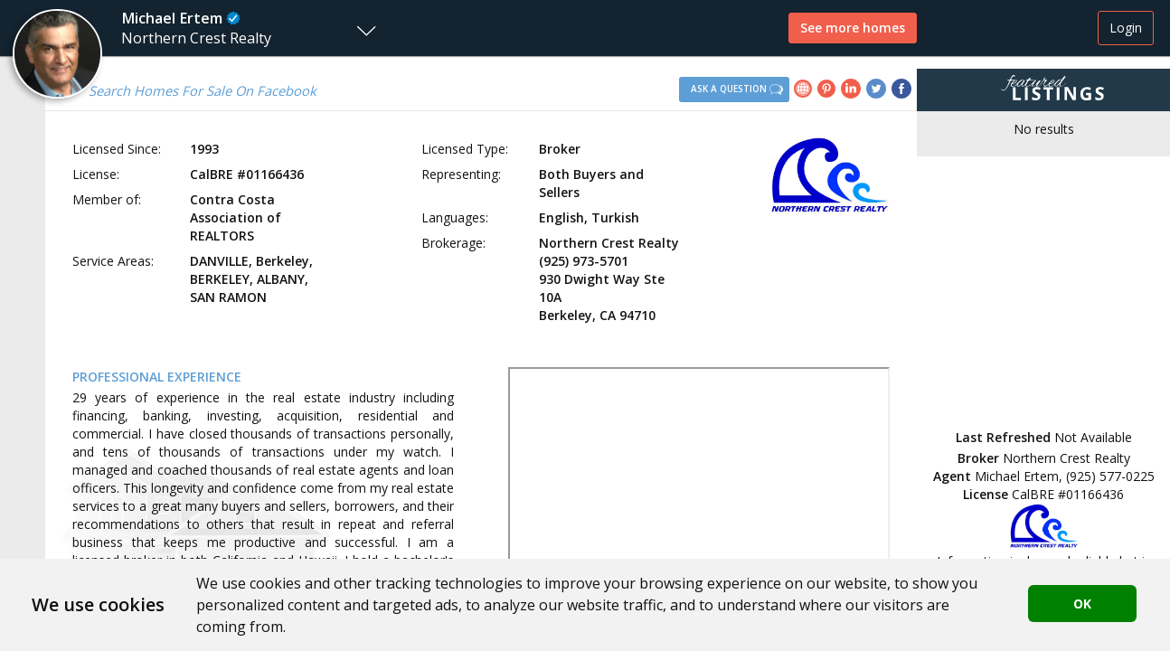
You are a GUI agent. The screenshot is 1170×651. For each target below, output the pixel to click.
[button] (192, 28)
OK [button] (1082, 603)
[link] (805, 91)
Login (1125, 27)
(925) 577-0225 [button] (1110, 476)
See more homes (852, 27)
